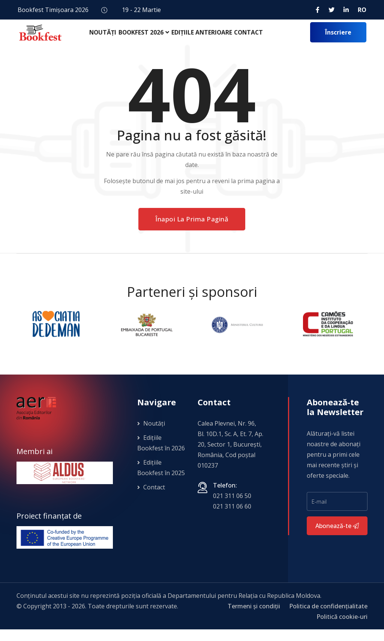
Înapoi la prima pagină (191, 230)
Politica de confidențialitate (328, 618)
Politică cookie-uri (342, 628)
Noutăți (104, 37)
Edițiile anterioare (204, 37)
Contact (253, 37)
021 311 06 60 (232, 518)
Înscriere (338, 38)
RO (362, 10)
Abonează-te (337, 537)
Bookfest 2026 (143, 37)
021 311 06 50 (232, 507)
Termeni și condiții (254, 618)
